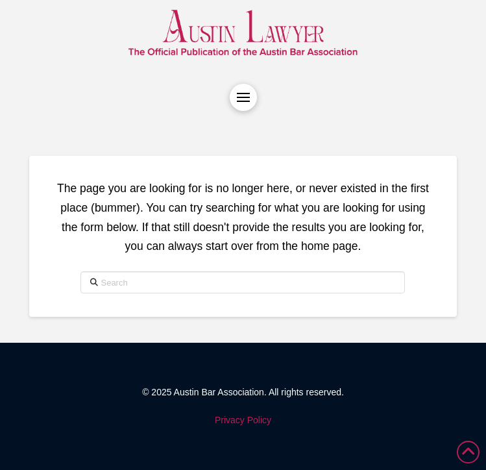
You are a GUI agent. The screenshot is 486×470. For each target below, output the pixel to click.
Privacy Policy (243, 420)
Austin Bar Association (219, 392)
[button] (243, 97)
